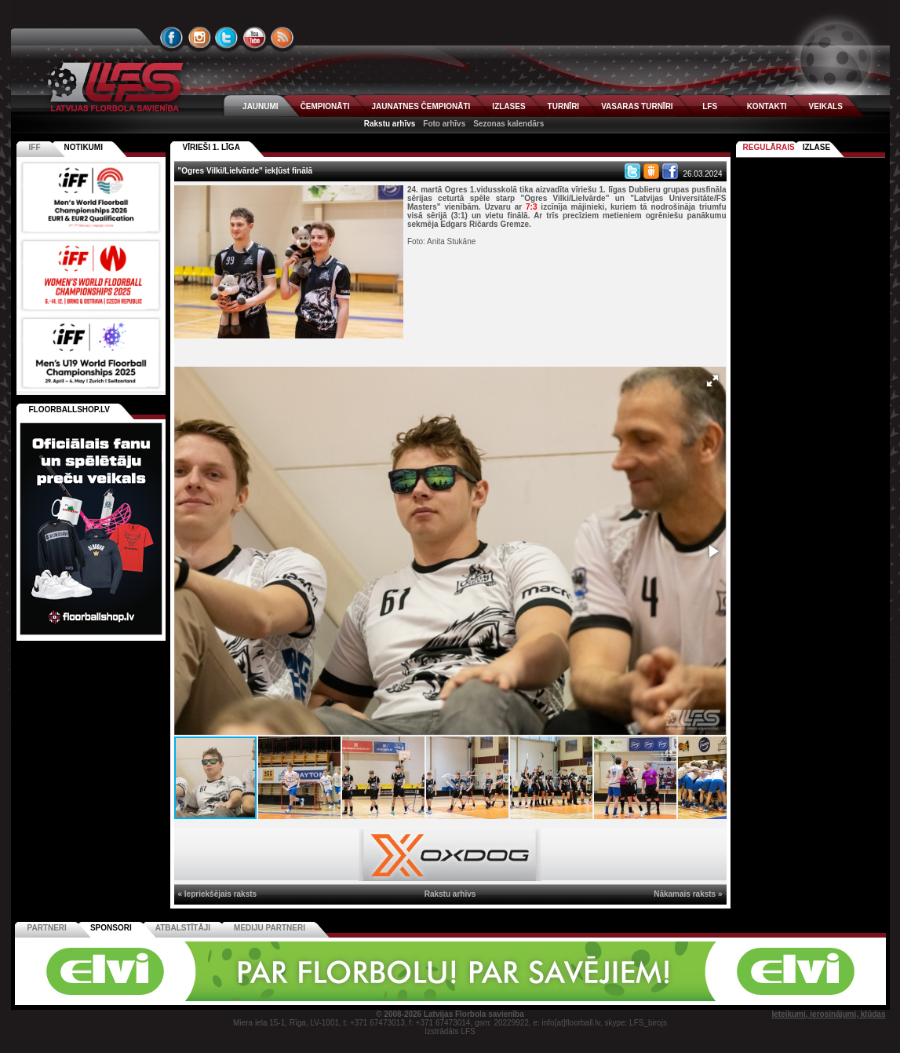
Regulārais (769, 147)
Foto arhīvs (444, 123)
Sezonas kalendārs (508, 123)
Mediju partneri (269, 927)
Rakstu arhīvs (390, 123)
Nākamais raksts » (688, 894)
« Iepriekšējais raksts (217, 894)
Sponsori (111, 927)
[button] (712, 380)
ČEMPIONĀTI (325, 106)
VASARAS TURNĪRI (636, 106)
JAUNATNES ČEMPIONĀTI (420, 106)
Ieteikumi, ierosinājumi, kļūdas (828, 1014)
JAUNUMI (260, 106)
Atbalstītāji (182, 927)
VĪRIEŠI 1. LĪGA (211, 147)
